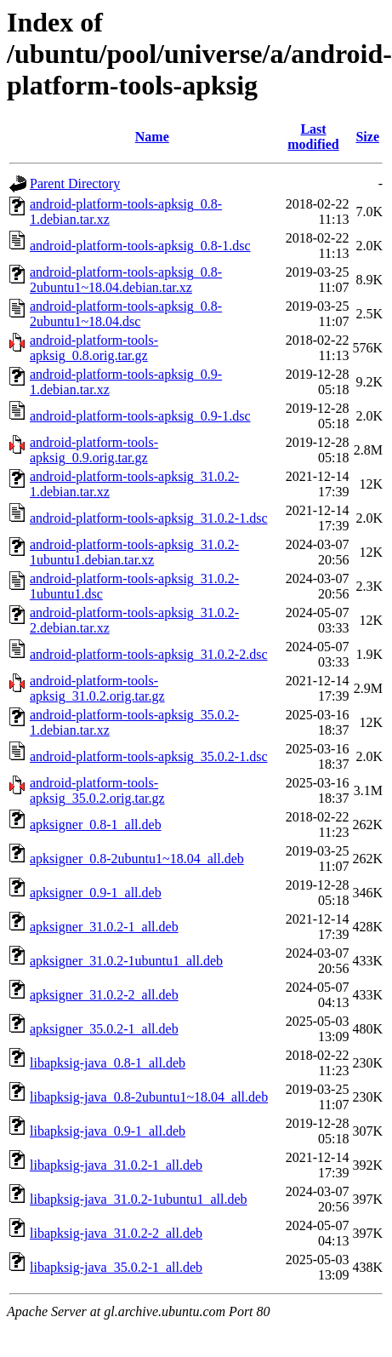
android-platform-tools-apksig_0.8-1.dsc (140, 245)
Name (152, 136)
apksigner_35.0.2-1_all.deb (104, 1029)
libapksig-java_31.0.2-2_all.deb (116, 1233)
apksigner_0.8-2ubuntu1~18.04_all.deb (137, 858)
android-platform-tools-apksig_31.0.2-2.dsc (149, 654)
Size (367, 136)
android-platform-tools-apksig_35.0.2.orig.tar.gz (97, 790)
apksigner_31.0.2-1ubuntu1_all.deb (126, 960)
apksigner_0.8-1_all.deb (96, 824)
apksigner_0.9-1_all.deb (96, 892)
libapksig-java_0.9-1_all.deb (107, 1131)
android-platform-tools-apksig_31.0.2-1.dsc (149, 518)
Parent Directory (75, 183)
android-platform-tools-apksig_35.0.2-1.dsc (149, 756)
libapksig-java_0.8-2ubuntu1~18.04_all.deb (149, 1097)
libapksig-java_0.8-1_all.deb (107, 1063)
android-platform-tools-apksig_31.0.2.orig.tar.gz (97, 688)
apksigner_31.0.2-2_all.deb (104, 995)
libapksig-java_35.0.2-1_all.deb (116, 1267)
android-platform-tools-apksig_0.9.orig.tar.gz (94, 450)
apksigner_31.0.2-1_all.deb (104, 926)
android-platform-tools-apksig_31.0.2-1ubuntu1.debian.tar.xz (134, 552)
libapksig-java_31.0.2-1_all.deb (116, 1165)
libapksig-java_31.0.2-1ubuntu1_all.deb (138, 1199)
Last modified (312, 137)
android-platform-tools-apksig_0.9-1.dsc (140, 416)
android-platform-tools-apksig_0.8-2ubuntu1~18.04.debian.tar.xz (126, 280)
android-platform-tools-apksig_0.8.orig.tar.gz (94, 348)
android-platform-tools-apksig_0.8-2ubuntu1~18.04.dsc (126, 314)
